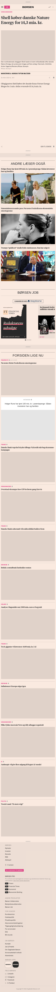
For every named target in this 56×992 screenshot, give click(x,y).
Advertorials (9, 955)
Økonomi (4, 565)
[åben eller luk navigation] (2, 7)
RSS (6, 857)
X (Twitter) (10, 983)
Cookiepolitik (9, 917)
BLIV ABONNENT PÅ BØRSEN (14, 870)
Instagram (10, 977)
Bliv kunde (8, 935)
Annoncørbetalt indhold (13, 953)
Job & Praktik (9, 947)
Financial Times (12, 886)
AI (1, 762)
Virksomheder (6, 12)
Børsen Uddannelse (12, 901)
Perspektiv (5, 360)
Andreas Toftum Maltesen (20, 73)
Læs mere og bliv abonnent (21, 880)
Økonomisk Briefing (13, 892)
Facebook (9, 980)
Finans (3, 444)
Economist (10, 889)
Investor (8, 851)
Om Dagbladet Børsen (12, 950)
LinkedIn (9, 974)
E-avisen (11, 865)
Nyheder (8, 848)
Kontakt (7, 944)
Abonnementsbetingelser (14, 923)
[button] (53, 7)
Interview (26, 400)
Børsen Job (9, 907)
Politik (3, 801)
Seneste (8, 854)
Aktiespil (8, 860)
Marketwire (5, 73)
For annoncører (10, 929)
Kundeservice (10, 914)
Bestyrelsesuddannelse (13, 904)
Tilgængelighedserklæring (14, 926)
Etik (6, 932)
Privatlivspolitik (10, 920)
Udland (3, 604)
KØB (7, 7)
